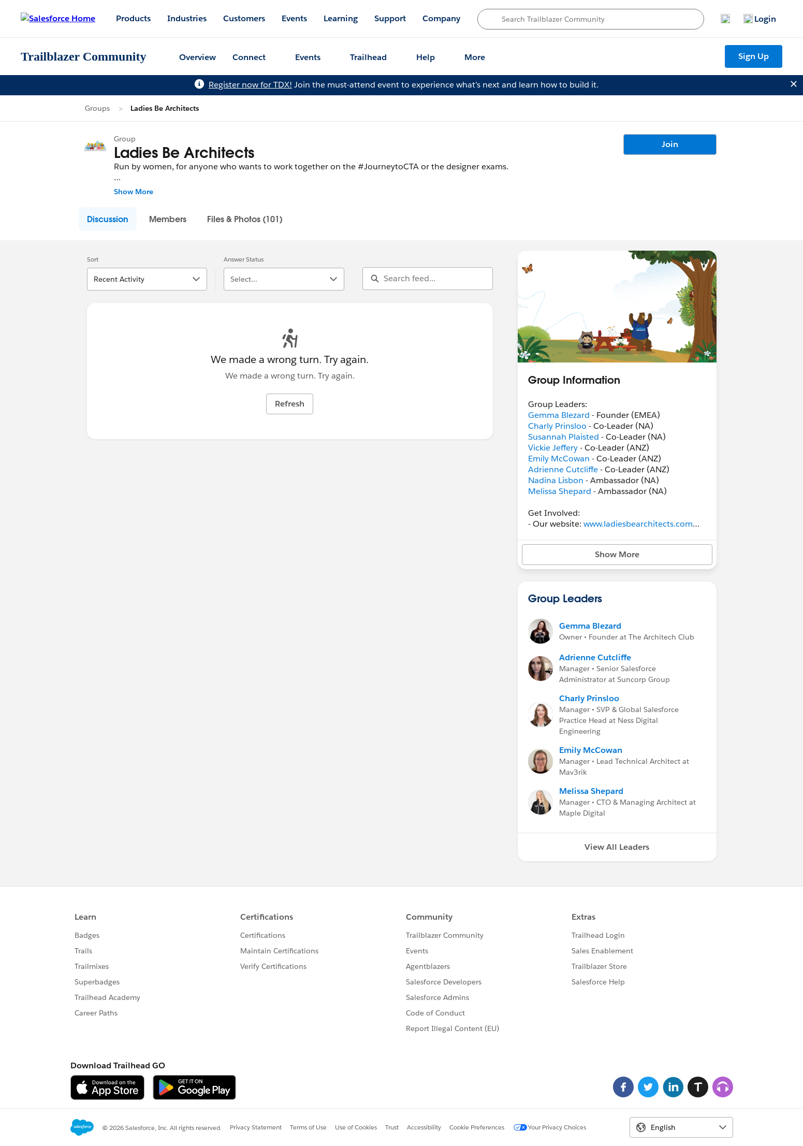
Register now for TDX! (250, 84)
